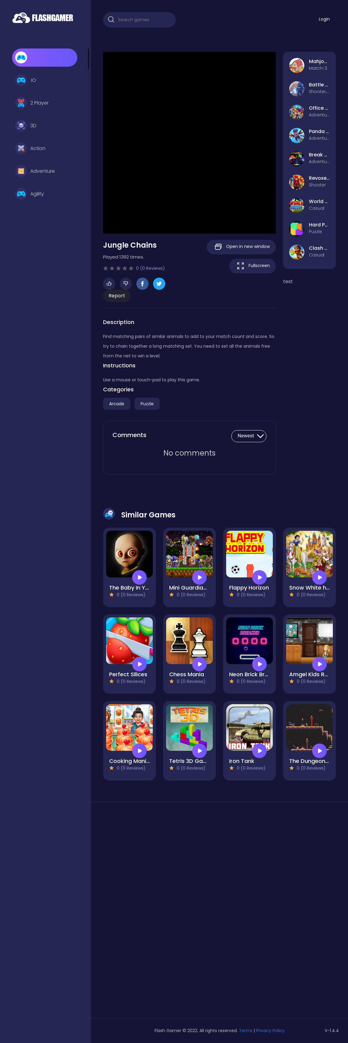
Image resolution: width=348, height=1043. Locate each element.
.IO (25, 80)
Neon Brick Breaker (254, 674)
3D (25, 126)
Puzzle (147, 404)
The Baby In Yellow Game (143, 587)
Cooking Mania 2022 (137, 761)
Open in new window (241, 247)
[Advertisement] (139, 912)
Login (324, 19)
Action (30, 148)
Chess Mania (186, 674)
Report (117, 295)
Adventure (35, 171)
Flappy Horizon (249, 587)
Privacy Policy (270, 1031)
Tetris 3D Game (190, 761)
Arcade (116, 404)
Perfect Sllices (128, 674)
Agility (29, 194)
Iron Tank (241, 761)
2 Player (32, 103)
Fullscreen (252, 266)
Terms (246, 1031)
